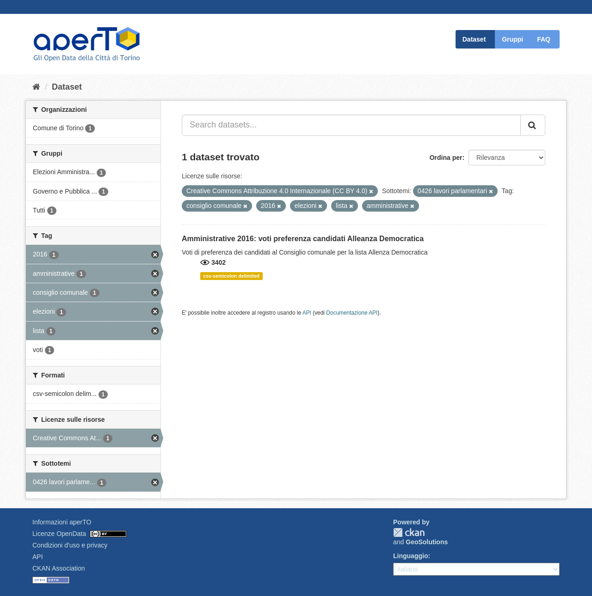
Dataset (474, 39)
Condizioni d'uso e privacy (69, 545)
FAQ (543, 39)
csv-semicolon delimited (231, 276)
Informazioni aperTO (61, 522)
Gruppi (512, 39)
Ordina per (446, 157)
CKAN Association (58, 568)
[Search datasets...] (351, 125)
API (306, 313)
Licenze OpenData (59, 533)
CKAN (409, 532)
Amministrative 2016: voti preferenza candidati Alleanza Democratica (303, 239)
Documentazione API (351, 313)
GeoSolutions (427, 542)
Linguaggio (410, 556)
